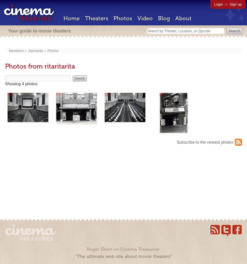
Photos (123, 18)
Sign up (236, 4)
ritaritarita (35, 51)
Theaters (96, 18)
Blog (164, 18)
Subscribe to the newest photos (205, 142)
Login (218, 4)
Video (145, 18)
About (183, 18)
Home (72, 18)
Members (16, 51)
